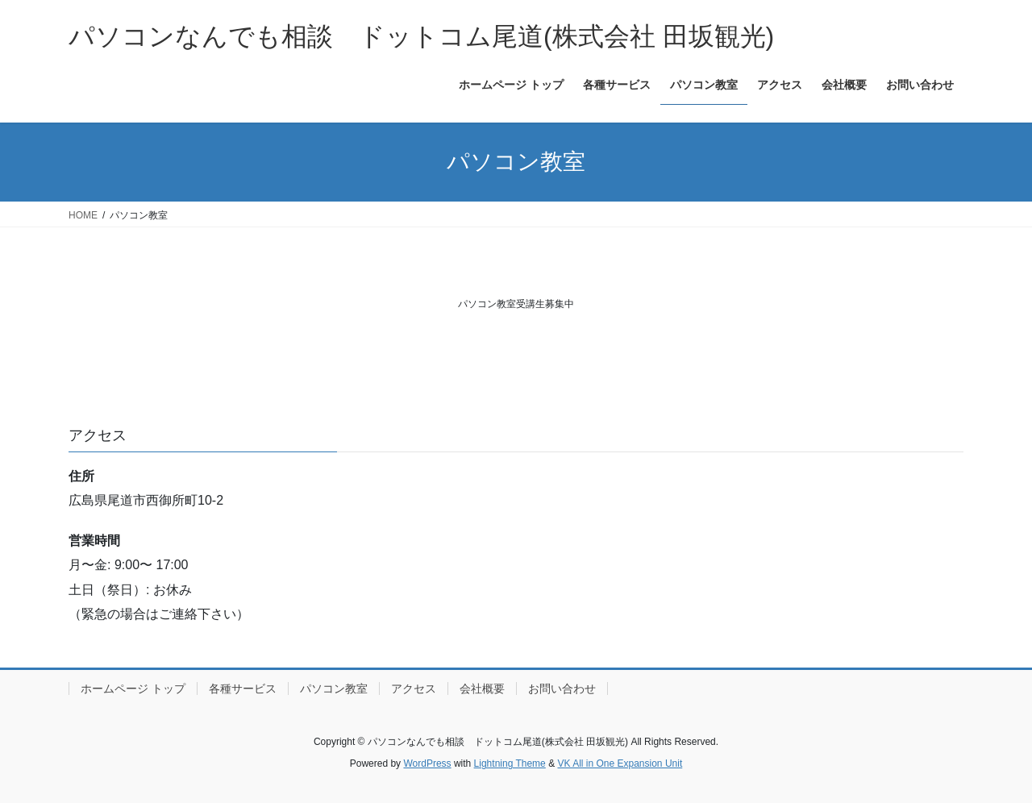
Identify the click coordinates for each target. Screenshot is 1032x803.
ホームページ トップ (133, 688)
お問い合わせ (562, 688)
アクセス (413, 688)
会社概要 (482, 688)
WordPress (427, 763)
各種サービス (243, 688)
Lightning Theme (510, 763)
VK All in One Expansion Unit (619, 763)
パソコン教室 (334, 688)
